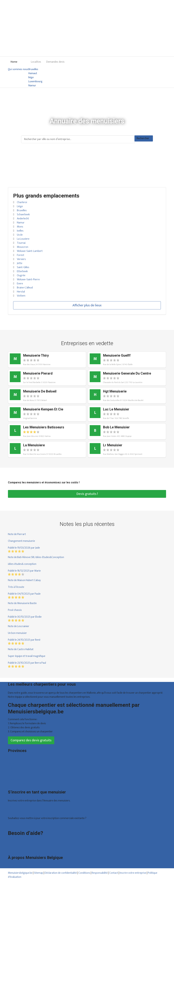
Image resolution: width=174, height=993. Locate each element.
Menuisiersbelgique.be (20, 873)
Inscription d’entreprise (20, 811)
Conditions (84, 873)
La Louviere (23, 239)
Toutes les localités (18, 783)
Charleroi (22, 202)
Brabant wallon (16, 779)
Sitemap (38, 873)
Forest (20, 255)
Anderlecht (23, 218)
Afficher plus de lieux (87, 305)
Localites (36, 62)
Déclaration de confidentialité (61, 873)
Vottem (21, 295)
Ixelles (20, 230)
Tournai (21, 243)
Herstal (21, 291)
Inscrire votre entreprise (133, 873)
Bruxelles (33, 69)
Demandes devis (55, 62)
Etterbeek (22, 271)
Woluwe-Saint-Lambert (30, 251)
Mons (20, 226)
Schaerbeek (23, 214)
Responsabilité (100, 873)
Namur (32, 86)
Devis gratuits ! (87, 494)
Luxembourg (35, 82)
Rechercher (142, 138)
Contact (12, 849)
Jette (19, 263)
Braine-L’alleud (25, 287)
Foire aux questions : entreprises (25, 845)
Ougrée (21, 275)
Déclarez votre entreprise (22, 825)
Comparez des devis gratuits (31, 740)
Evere (20, 283)
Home (13, 62)
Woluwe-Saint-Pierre (28, 279)
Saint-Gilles (23, 267)
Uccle (20, 235)
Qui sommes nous (18, 69)
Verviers (21, 259)
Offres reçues (15, 807)
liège (31, 77)
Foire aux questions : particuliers (25, 841)
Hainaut (32, 73)
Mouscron (22, 247)
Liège (20, 206)
